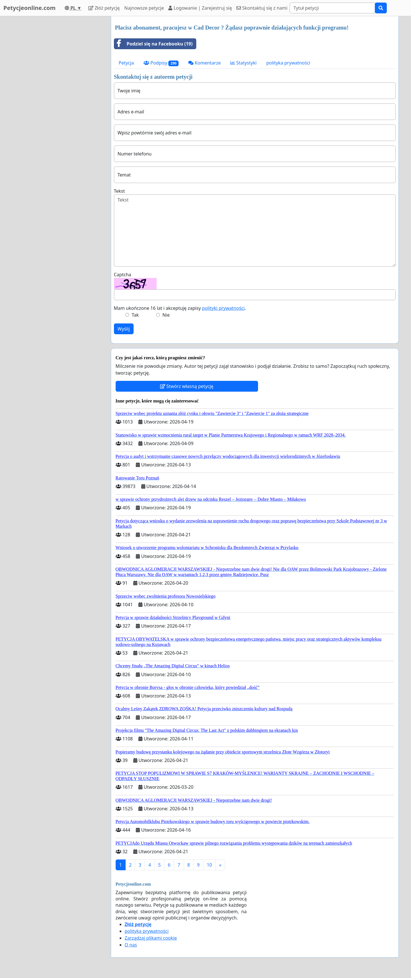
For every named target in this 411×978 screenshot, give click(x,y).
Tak (135, 315)
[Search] (332, 8)
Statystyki (243, 63)
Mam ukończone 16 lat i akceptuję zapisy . (180, 308)
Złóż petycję (104, 8)
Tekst (119, 191)
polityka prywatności (288, 63)
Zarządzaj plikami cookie (151, 938)
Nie (165, 315)
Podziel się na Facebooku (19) (153, 44)
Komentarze (204, 63)
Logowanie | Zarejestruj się (200, 8)
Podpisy (161, 63)
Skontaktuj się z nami (261, 8)
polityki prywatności (223, 308)
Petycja (126, 63)
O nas (131, 945)
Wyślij (124, 329)
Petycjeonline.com (29, 8)
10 (209, 865)
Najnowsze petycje (144, 8)
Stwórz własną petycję (186, 386)
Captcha (122, 274)
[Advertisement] (55, 101)
